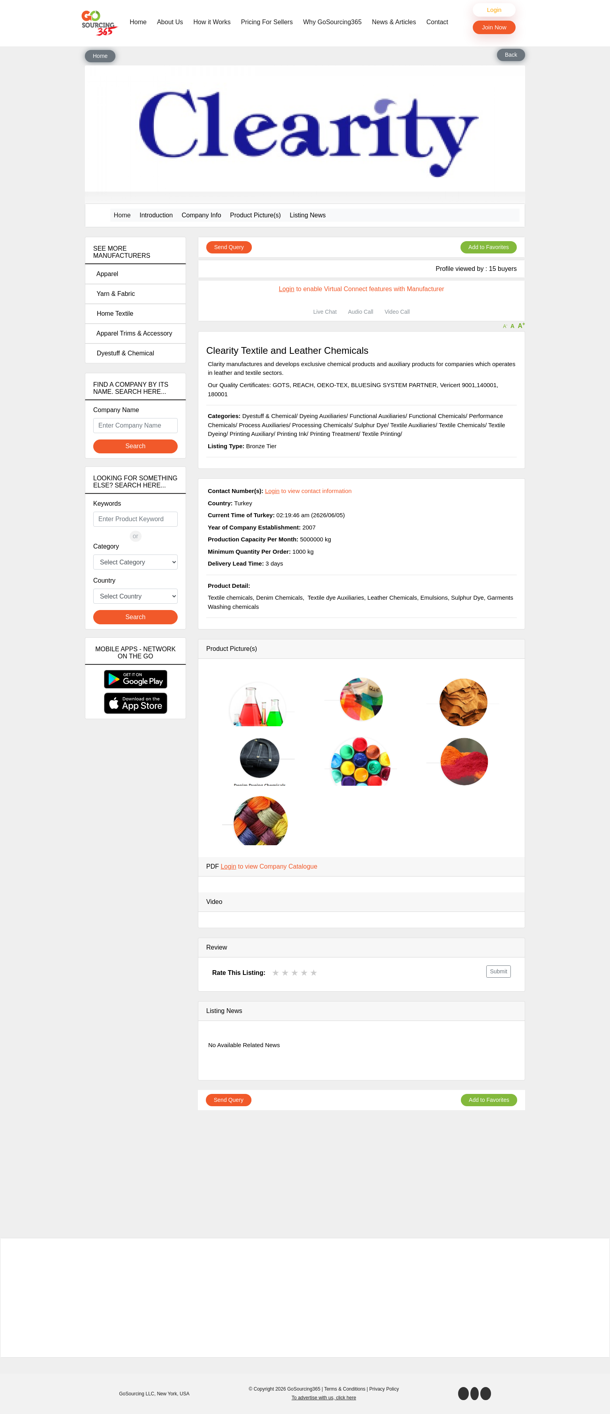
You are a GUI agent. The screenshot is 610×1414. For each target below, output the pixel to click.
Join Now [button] (494, 27)
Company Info (201, 215)
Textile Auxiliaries (412, 425)
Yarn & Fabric (114, 293)
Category (106, 546)
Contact (437, 22)
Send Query (229, 247)
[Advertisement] (135, 865)
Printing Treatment (334, 433)
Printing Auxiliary (252, 433)
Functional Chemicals (437, 415)
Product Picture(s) (255, 215)
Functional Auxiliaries (377, 415)
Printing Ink (292, 433)
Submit (498, 971)
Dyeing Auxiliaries (322, 415)
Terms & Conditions (344, 1389)
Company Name (116, 410)
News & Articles (394, 22)
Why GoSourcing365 (332, 22)
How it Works (212, 22)
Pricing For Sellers (267, 22)
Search (135, 446)
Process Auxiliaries (264, 425)
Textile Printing (381, 433)
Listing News (308, 215)
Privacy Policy (384, 1389)
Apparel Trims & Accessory (132, 333)
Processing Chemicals (321, 425)
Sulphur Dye (370, 425)
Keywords (107, 503)
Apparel (105, 274)
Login (494, 9)
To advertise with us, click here (324, 1398)
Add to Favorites (488, 247)
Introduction (156, 215)
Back (511, 55)
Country (104, 580)
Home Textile (113, 313)
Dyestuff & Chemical (123, 353)
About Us (170, 22)
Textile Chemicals (462, 425)
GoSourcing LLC (136, 1394)
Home (140, 21)
